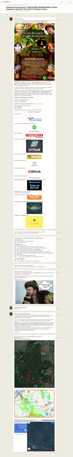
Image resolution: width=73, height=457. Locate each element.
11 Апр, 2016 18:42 (59, 308)
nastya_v (19, 11)
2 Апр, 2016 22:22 (59, 239)
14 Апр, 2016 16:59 (25, 11)
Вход (70, 1)
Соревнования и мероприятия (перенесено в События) (16, 5)
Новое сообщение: (14, 11)
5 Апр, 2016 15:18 (59, 266)
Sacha (11, 309)
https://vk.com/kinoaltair (38, 103)
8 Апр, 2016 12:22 (59, 272)
